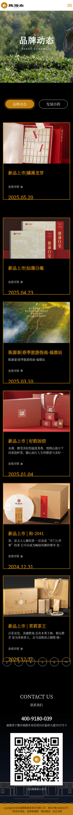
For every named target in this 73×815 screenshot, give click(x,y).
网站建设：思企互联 (51, 811)
